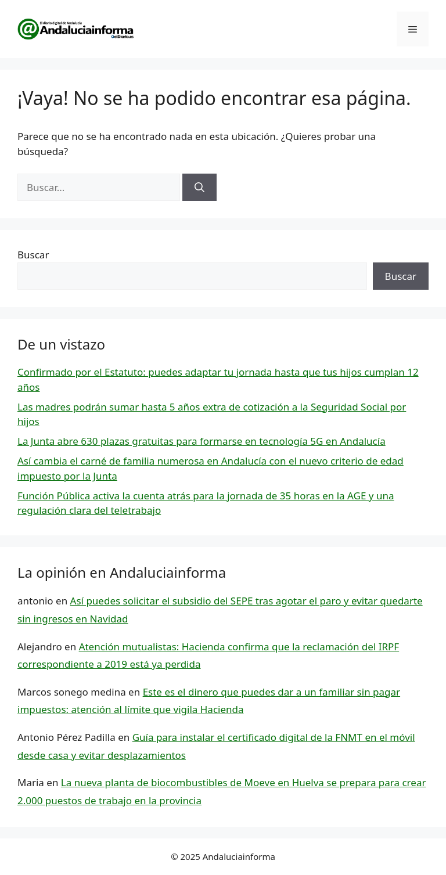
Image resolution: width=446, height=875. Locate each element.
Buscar (33, 254)
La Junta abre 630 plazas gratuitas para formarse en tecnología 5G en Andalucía (201, 441)
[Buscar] (199, 187)
